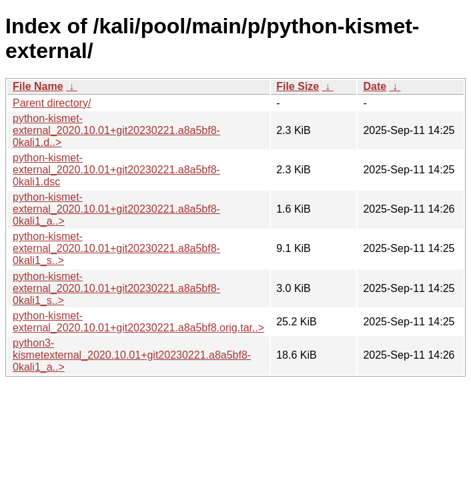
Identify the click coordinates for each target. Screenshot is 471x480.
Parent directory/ (52, 103)
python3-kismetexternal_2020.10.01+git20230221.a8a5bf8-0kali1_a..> (132, 355)
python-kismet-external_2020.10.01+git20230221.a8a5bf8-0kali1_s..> (116, 248)
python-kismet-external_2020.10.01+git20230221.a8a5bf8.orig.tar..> (138, 321)
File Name (38, 86)
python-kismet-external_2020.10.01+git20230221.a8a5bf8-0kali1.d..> (116, 130)
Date (374, 86)
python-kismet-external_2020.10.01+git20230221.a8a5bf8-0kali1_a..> (116, 209)
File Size (297, 86)
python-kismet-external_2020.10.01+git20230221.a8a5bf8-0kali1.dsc (116, 169)
